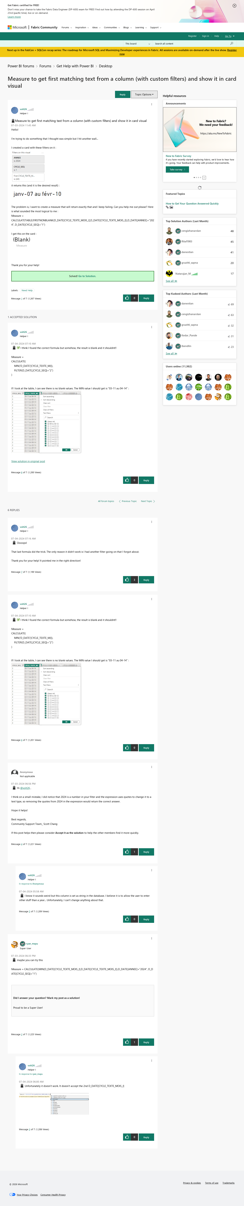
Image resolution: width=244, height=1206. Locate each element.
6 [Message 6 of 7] (21, 472)
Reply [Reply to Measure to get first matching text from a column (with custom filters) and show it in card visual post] (146, 298)
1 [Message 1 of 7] (21, 298)
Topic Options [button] (143, 94)
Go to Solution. (87, 276)
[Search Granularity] (137, 43)
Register (192, 35)
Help (216, 35)
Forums (65, 27)
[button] (122, 94)
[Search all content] (194, 43)
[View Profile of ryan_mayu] (32, 943)
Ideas (95, 27)
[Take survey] (177, 169)
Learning (139, 27)
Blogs (126, 27)
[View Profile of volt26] (23, 109)
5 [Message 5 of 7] (29, 911)
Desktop (105, 65)
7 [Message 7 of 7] (21, 571)
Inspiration (80, 27)
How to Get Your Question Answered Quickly (192, 203)
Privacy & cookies (192, 1182)
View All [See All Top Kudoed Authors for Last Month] (171, 353)
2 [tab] (196, 177)
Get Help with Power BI (75, 65)
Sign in (205, 35)
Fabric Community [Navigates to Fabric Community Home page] (44, 27)
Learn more (14, 16)
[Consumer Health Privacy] (53, 1195)
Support (154, 27)
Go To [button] (228, 36)
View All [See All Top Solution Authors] (171, 281)
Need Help (27, 290)
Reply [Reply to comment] (146, 480)
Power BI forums (21, 65)
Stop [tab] (204, 177)
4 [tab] (200, 177)
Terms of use (211, 1182)
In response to (31, 883)
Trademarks (229, 1182)
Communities (110, 27)
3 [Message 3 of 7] (29, 1129)
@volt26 (25, 788)
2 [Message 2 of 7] (21, 1034)
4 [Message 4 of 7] (21, 843)
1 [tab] (194, 177)
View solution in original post (28, 461)
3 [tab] (198, 177)
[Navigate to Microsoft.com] (17, 27)
